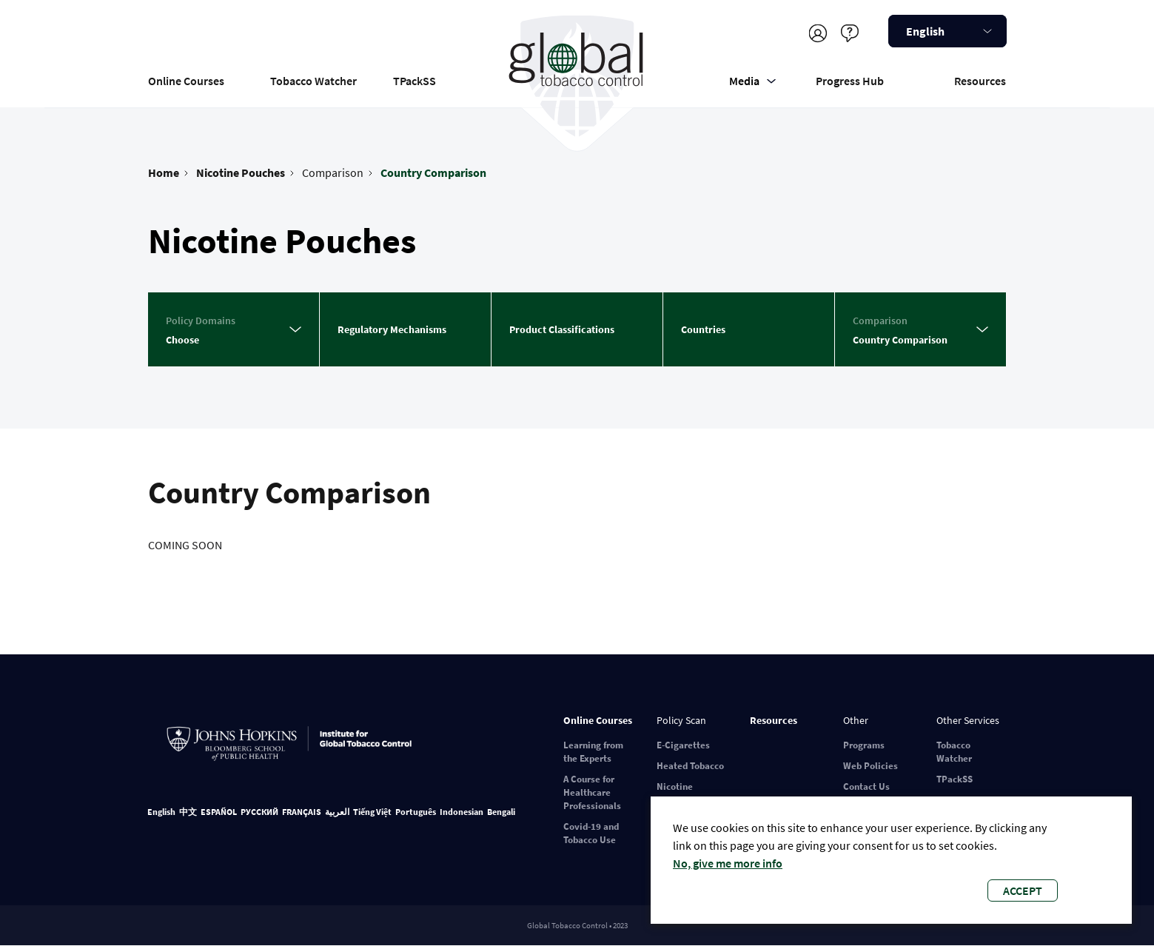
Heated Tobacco (690, 765)
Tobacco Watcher (313, 80)
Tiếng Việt (372, 811)
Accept (1022, 890)
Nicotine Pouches (240, 172)
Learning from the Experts (593, 752)
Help (850, 33)
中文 (188, 811)
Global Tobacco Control (577, 76)
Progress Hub (850, 80)
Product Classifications (561, 329)
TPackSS (414, 80)
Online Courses (186, 80)
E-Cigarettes (683, 745)
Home (163, 172)
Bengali (501, 811)
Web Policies (870, 765)
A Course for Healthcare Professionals (592, 792)
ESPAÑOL (219, 811)
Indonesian (461, 811)
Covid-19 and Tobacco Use (591, 833)
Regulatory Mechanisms (392, 329)
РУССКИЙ (259, 811)
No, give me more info (727, 863)
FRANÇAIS (301, 811)
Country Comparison (433, 172)
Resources (980, 80)
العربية (337, 811)
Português (415, 811)
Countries (703, 329)
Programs (864, 745)
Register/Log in (818, 33)
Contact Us (866, 786)
